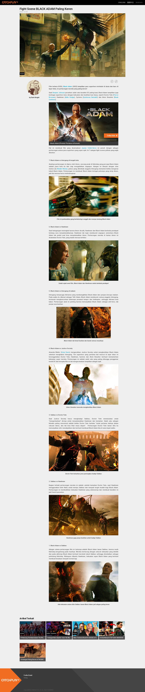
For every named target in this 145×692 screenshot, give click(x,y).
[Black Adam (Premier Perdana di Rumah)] (83, 123)
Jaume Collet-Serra (89, 148)
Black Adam (67, 86)
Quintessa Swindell (90, 97)
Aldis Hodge (69, 97)
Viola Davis (65, 352)
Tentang (25, 677)
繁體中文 (130, 2)
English (121, 2)
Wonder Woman (62, 169)
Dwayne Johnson (59, 93)
